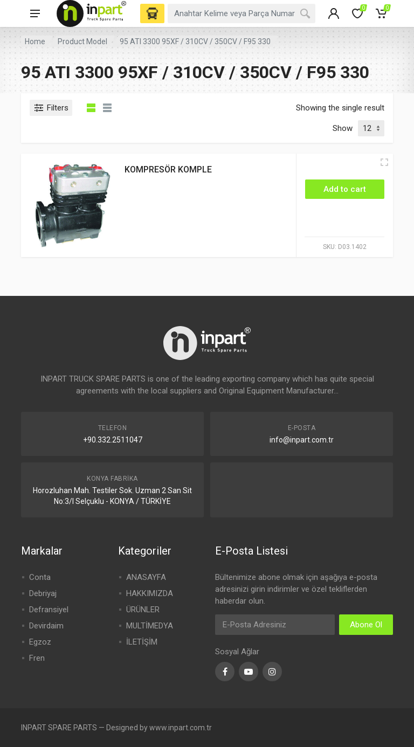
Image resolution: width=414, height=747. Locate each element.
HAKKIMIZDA (149, 593)
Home (35, 41)
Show (343, 128)
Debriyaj (43, 593)
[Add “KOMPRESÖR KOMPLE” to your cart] (344, 189)
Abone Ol (366, 625)
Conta (40, 577)
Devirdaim (46, 626)
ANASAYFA (146, 577)
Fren (37, 658)
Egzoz (40, 642)
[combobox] (241, 13)
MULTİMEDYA (149, 626)
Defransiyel (48, 609)
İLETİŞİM (141, 642)
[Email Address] (275, 624)
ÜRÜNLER (143, 609)
